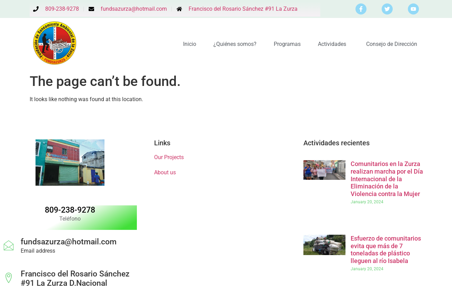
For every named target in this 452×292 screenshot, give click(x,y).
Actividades (333, 44)
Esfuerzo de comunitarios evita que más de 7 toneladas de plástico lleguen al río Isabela (386, 249)
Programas (287, 44)
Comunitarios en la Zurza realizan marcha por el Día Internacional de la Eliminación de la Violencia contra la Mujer (387, 178)
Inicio (189, 44)
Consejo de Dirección (391, 44)
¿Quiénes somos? (235, 44)
